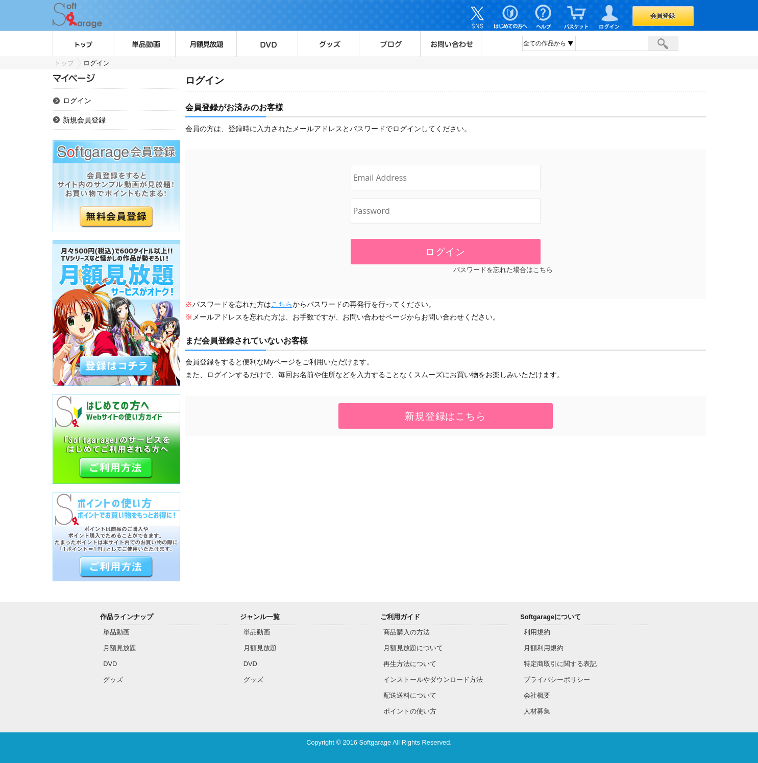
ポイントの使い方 (409, 711)
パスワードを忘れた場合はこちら (503, 270)
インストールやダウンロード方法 (433, 679)
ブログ (389, 44)
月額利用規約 (544, 648)
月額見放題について (413, 648)
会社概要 (537, 695)
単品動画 (144, 44)
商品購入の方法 (406, 632)
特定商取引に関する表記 (560, 664)
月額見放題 (205, 44)
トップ (83, 44)
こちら (281, 304)
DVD (267, 44)
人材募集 (537, 711)
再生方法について (409, 664)
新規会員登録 (84, 120)
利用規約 (537, 632)
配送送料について (409, 695)
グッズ (328, 44)
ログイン (77, 100)
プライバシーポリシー (557, 679)
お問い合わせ (450, 44)
